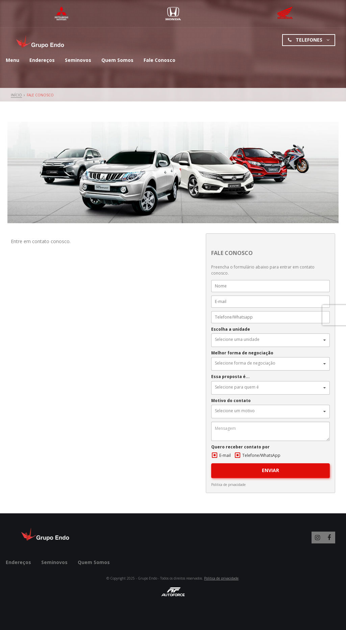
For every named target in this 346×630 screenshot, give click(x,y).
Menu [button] (12, 60)
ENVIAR (270, 470)
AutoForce (173, 592)
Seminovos (78, 60)
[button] (270, 340)
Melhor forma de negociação (242, 353)
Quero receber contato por (240, 447)
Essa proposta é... (230, 376)
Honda (173, 13)
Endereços (42, 60)
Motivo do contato (231, 400)
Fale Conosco (159, 60)
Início (16, 95)
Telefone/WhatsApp (261, 455)
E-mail (225, 455)
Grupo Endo (41, 41)
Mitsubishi (61, 13)
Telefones (308, 40)
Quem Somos (117, 60)
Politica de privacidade (228, 484)
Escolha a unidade (230, 329)
